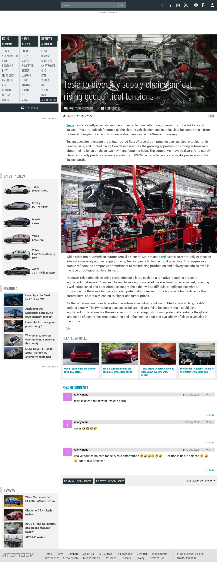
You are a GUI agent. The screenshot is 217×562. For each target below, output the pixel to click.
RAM (43, 75)
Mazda (25, 90)
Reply (211, 415)
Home (5, 38)
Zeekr (25, 70)
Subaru (46, 80)
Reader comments (75, 387)
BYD (43, 95)
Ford (162, 257)
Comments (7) (110, 108)
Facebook (126, 553)
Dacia (5, 100)
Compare (7, 44)
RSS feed (107, 553)
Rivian (45, 56)
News (25, 38)
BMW (5, 70)
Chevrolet (48, 65)
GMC (43, 70)
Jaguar (26, 75)
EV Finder (110, 558)
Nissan (6, 95)
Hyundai (7, 80)
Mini (24, 80)
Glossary (126, 558)
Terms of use (156, 558)
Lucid (44, 51)
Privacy (140, 558)
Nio (43, 85)
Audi (5, 60)
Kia (4, 85)
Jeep (25, 56)
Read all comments (77, 481)
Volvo (25, 60)
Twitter (143, 553)
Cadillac (47, 60)
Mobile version (91, 558)
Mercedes (8, 75)
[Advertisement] (108, 22)
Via (68, 328)
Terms (26, 44)
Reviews (46, 38)
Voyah (25, 100)
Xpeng (45, 90)
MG (23, 95)
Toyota (26, 85)
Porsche (7, 65)
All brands (48, 100)
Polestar (28, 65)
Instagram (161, 553)
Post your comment (78, 108)
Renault (7, 90)
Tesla (70, 125)
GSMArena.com (186, 557)
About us (47, 44)
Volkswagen (10, 56)
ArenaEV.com (70, 558)
